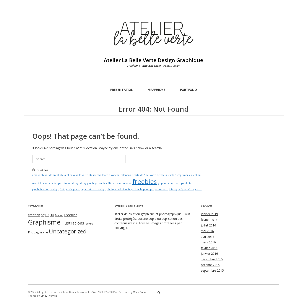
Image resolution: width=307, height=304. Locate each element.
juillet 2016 (208, 225)
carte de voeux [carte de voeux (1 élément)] (158, 175)
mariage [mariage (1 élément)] (54, 189)
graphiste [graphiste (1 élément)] (186, 183)
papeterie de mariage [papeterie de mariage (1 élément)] (93, 189)
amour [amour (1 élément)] (36, 175)
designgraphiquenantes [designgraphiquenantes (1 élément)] (93, 183)
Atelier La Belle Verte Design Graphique (153, 60)
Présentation (121, 90)
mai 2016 (207, 231)
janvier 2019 (209, 214)
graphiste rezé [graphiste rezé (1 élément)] (40, 189)
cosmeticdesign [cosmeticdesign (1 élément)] (52, 183)
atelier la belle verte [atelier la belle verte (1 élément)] (76, 175)
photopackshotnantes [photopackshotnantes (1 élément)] (119, 189)
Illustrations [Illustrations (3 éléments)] (72, 223)
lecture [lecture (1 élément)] (89, 223)
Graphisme (156, 90)
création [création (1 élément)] (66, 183)
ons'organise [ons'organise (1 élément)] (73, 189)
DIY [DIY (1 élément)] (109, 183)
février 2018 (209, 220)
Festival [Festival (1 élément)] (59, 215)
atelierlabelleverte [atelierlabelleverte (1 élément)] (99, 175)
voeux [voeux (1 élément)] (198, 189)
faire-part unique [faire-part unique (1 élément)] (122, 183)
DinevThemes (49, 295)
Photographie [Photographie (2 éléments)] (38, 232)
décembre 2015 (212, 259)
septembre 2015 (212, 270)
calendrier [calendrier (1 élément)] (126, 175)
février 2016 (209, 248)
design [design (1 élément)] (75, 183)
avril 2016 (207, 237)
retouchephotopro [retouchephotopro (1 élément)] (143, 189)
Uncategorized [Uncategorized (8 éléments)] (67, 231)
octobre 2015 (210, 265)
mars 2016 (208, 242)
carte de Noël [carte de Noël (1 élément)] (141, 175)
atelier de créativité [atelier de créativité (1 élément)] (52, 175)
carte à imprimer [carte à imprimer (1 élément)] (178, 175)
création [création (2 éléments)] (34, 215)
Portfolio (188, 90)
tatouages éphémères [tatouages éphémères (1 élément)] (181, 189)
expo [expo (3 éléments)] (49, 214)
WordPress (139, 292)
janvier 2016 (209, 253)
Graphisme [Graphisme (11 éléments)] (44, 222)
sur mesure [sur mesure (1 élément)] (161, 189)
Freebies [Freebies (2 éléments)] (70, 215)
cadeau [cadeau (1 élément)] (115, 175)
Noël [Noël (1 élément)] (62, 189)
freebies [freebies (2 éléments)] (144, 181)
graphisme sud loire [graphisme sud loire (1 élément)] (169, 183)
